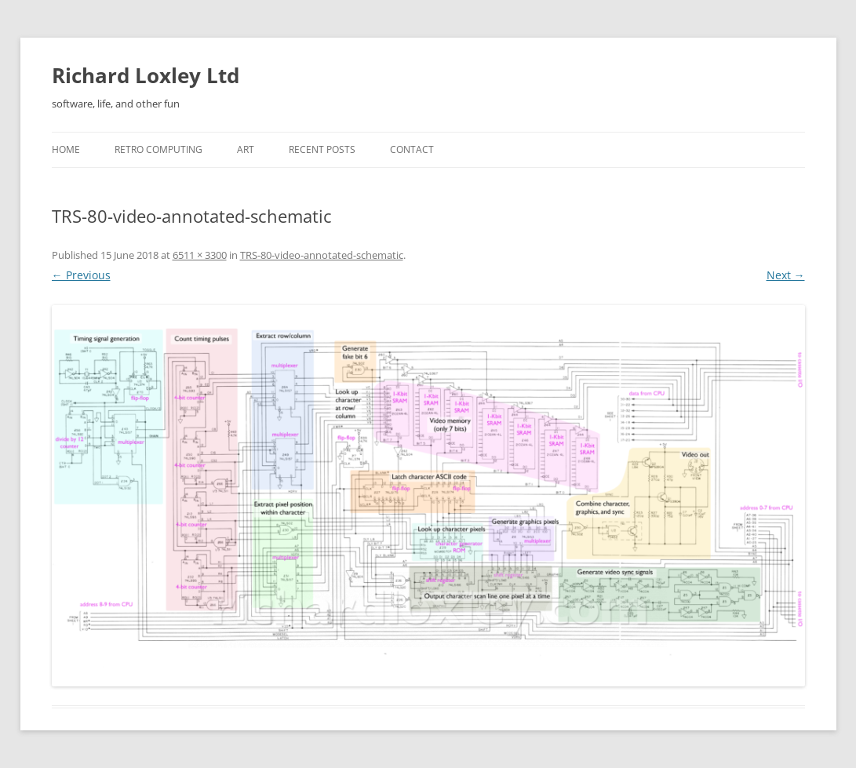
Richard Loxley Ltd (145, 75)
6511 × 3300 (200, 255)
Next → (786, 275)
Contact (412, 149)
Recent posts (322, 149)
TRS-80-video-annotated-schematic (321, 255)
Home (66, 149)
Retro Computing (158, 149)
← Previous (81, 275)
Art (245, 149)
